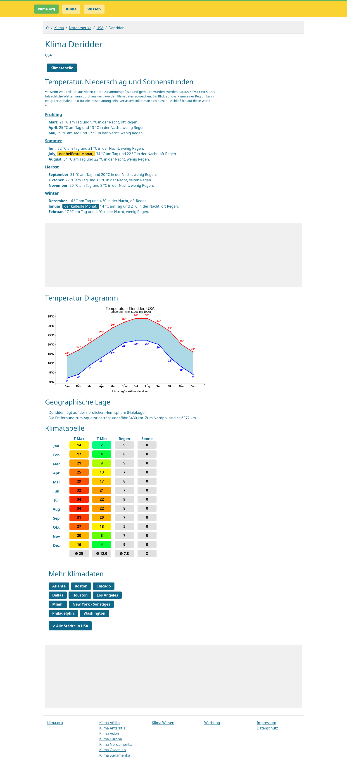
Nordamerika (80, 27)
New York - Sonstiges (91, 604)
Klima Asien (109, 733)
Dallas (57, 595)
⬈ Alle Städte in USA (70, 625)
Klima (59, 27)
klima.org (46, 9)
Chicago (103, 586)
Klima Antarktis (112, 728)
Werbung (212, 722)
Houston (80, 595)
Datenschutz (267, 728)
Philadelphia (63, 613)
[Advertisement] (173, 255)
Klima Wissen (163, 722)
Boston (81, 586)
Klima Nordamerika (115, 744)
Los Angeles (107, 595)
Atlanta (59, 586)
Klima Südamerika (114, 755)
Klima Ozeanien (112, 749)
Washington (94, 613)
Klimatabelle (61, 67)
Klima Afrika (109, 722)
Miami (58, 604)
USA (100, 27)
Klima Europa (110, 738)
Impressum (266, 722)
